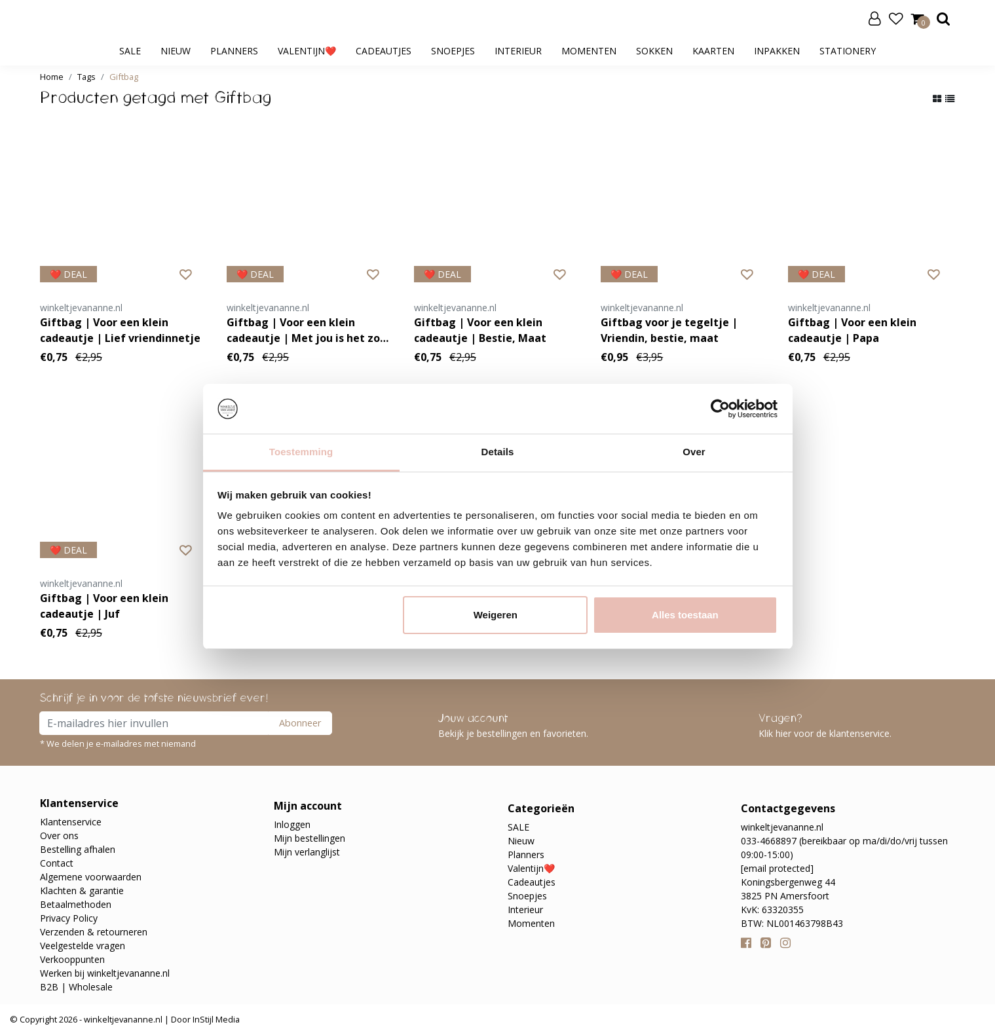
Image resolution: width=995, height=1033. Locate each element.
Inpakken (777, 51)
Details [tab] (497, 451)
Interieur (518, 51)
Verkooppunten (72, 959)
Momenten (588, 51)
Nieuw (175, 51)
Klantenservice (71, 822)
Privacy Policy (69, 918)
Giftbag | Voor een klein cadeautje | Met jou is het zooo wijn (310, 330)
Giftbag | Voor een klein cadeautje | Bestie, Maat (480, 330)
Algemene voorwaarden (90, 877)
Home (52, 77)
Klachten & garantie (82, 890)
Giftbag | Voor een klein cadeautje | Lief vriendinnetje (120, 330)
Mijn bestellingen (309, 838)
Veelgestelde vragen (82, 945)
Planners (234, 51)
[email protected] (777, 868)
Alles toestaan (685, 614)
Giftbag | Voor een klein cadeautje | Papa (852, 330)
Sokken (654, 51)
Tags (86, 77)
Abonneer (300, 723)
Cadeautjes (383, 51)
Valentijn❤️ (307, 51)
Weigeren (495, 614)
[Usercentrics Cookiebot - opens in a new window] (720, 409)
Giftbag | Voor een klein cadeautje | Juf (104, 606)
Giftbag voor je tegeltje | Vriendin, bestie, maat (669, 330)
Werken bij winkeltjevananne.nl (105, 973)
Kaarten (713, 51)
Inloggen (292, 824)
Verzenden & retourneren (93, 932)
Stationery (847, 51)
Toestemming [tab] (301, 451)
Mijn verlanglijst (307, 852)
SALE (130, 51)
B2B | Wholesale (76, 987)
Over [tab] (694, 451)
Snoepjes (453, 51)
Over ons (59, 835)
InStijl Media (215, 1019)
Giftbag (123, 77)
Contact (56, 863)
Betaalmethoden (75, 904)
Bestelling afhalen (77, 849)
